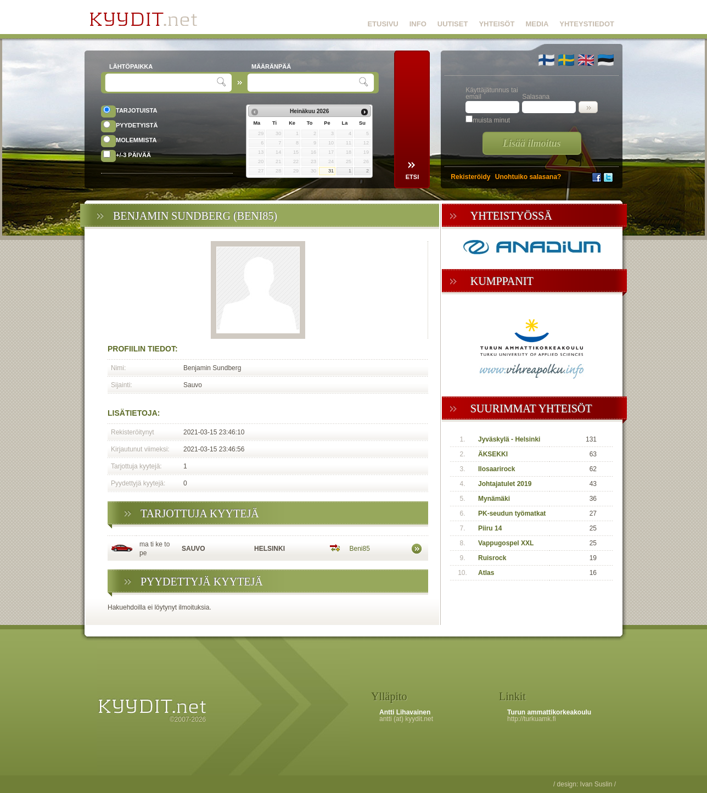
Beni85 (360, 548)
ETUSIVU (382, 23)
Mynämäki (494, 498)
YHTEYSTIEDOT (586, 23)
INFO (418, 23)
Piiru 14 (490, 528)
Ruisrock (492, 558)
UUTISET (452, 23)
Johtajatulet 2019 (504, 484)
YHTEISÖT (496, 23)
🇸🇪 (566, 60)
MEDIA (536, 23)
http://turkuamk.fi (531, 719)
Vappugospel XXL (506, 543)
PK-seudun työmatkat (512, 513)
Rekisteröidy (470, 177)
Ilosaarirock (496, 469)
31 (331, 171)
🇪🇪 (605, 60)
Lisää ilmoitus (532, 143)
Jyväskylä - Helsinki (509, 439)
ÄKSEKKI (493, 454)
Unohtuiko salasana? (528, 177)
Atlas (486, 573)
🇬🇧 (585, 60)
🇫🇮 (546, 60)
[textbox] (162, 82)
